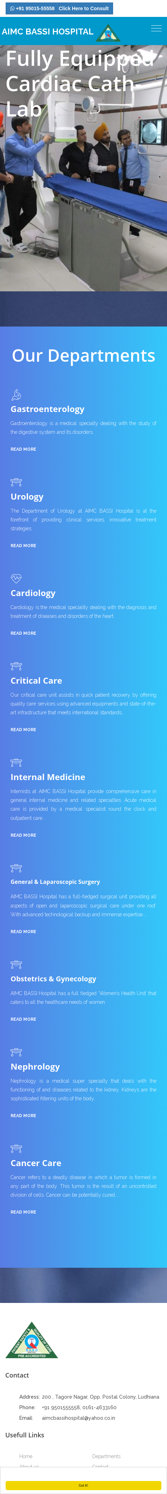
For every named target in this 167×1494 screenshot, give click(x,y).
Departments (106, 1456)
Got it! (83, 1485)
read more (23, 449)
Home (25, 1456)
